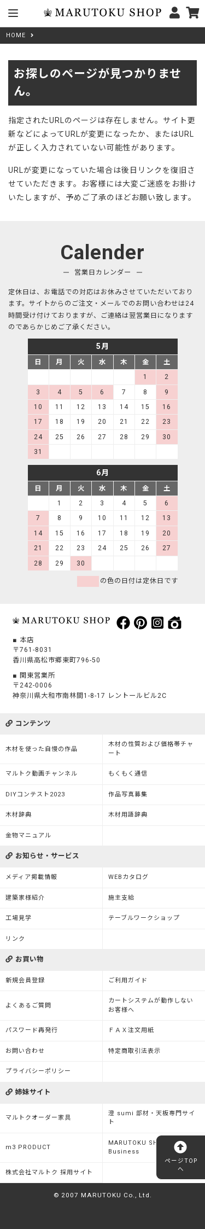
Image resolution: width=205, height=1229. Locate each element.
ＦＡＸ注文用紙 (131, 1030)
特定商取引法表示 (134, 1051)
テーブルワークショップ (144, 918)
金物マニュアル (28, 835)
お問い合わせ (25, 1051)
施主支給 (121, 897)
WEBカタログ (128, 877)
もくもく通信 (128, 773)
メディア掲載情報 (31, 877)
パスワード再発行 (31, 1030)
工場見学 (18, 918)
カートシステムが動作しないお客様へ (151, 1005)
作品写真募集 (128, 794)
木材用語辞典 (128, 814)
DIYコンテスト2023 (35, 794)
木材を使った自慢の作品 (41, 749)
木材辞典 (18, 814)
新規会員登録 (25, 980)
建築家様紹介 (25, 897)
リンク (15, 938)
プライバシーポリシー (38, 1071)
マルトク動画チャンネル (41, 773)
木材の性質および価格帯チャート (151, 749)
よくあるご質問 (28, 1005)
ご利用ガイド (128, 980)
